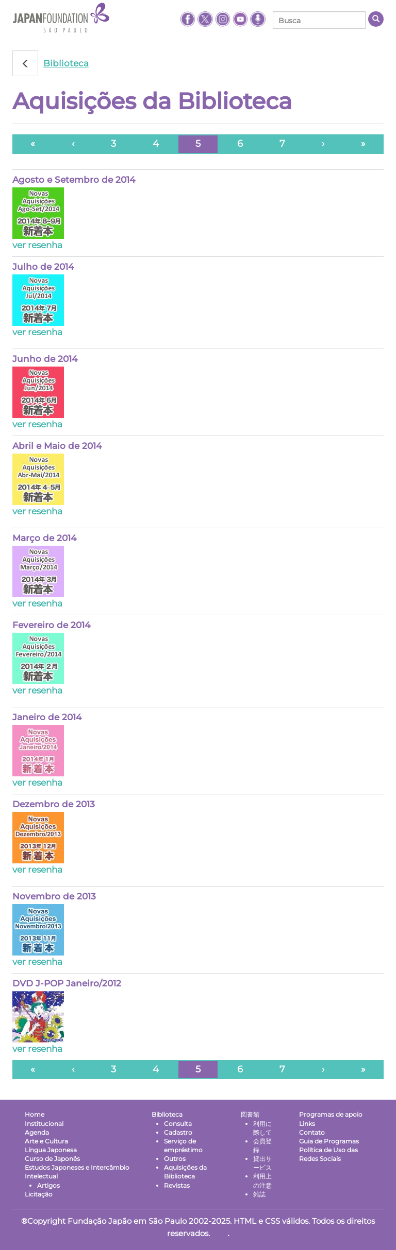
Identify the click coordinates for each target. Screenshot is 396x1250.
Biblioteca (66, 63)
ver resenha (37, 245)
